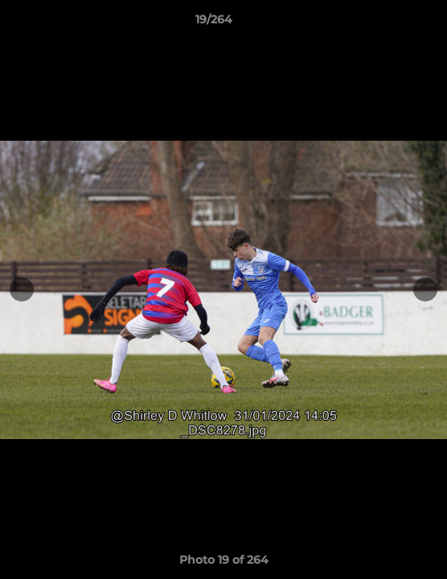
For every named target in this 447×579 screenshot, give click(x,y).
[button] (389, 23)
